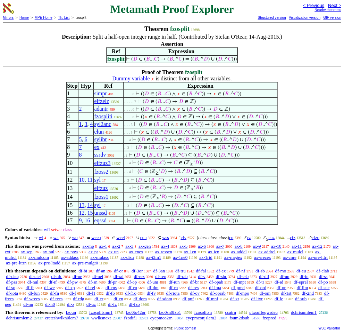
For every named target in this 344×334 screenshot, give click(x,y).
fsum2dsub (239, 317)
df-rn (173, 287)
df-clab (322, 270)
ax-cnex (136, 251)
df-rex (139, 276)
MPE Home (43, 17)
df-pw (72, 282)
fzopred (269, 317)
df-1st (286, 293)
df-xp (70, 287)
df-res (193, 287)
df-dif (264, 276)
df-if (53, 282)
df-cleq (12, 276)
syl (97, 180)
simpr (100, 93)
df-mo (280, 270)
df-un (284, 276)
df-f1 (90, 293)
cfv (183, 237)
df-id (279, 282)
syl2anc (102, 124)
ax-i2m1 (153, 257)
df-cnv (111, 287)
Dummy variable (131, 78)
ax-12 (317, 246)
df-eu (301, 270)
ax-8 (239, 246)
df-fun (34, 293)
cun (143, 237)
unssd (100, 213)
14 (90, 205)
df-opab (216, 282)
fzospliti (103, 116)
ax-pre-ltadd (49, 262)
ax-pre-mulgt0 (85, 262)
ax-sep (27, 251)
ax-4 (165, 246)
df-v (201, 276)
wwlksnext (101, 317)
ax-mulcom (38, 257)
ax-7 (220, 246)
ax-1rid (205, 257)
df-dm (153, 287)
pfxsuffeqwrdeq (263, 312)
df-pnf (188, 298)
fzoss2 (101, 172)
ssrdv (100, 155)
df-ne (77, 276)
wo (75, 237)
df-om (265, 293)
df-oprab (218, 293)
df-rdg (78, 298)
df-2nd (308, 293)
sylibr (100, 139)
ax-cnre (289, 257)
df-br (194, 282)
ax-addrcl (267, 251)
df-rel (90, 287)
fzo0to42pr (135, 312)
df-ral (119, 276)
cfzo (315, 237)
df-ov (195, 293)
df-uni (152, 282)
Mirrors (8, 17)
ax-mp (88, 246)
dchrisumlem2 (19, 317)
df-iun (174, 282)
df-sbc (221, 276)
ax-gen (145, 246)
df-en (118, 298)
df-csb (243, 276)
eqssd (100, 220)
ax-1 (103, 246)
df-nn (28, 304)
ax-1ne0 (180, 257)
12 (81, 213)
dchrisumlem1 (304, 312)
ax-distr (127, 257)
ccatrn (230, 312)
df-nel (97, 276)
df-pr (112, 282)
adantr (101, 109)
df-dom (140, 298)
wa (56, 237)
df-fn (54, 293)
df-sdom (164, 298)
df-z (70, 304)
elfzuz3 (102, 163)
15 (90, 213)
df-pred (238, 287)
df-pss (11, 282)
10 (81, 180)
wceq (96, 237)
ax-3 (129, 246)
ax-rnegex (233, 257)
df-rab (182, 276)
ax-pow (71, 251)
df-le (279, 298)
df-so (10, 287)
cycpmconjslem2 (201, 317)
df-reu (160, 276)
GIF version (332, 17)
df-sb (260, 270)
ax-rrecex (262, 257)
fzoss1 (101, 197)
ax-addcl (239, 251)
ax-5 (183, 246)
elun (99, 132)
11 (89, 180)
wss (165, 237)
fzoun (71, 312)
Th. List (64, 17)
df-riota (172, 293)
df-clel (35, 276)
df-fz (112, 304)
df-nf (240, 270)
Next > (334, 5)
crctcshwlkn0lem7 (61, 317)
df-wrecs (32, 298)
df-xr (234, 298)
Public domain (185, 328)
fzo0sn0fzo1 (170, 312)
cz (249, 237)
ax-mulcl (295, 251)
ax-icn (213, 251)
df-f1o (130, 293)
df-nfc (56, 276)
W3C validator (329, 328)
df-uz (91, 304)
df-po (323, 282)
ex (96, 147)
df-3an (159, 270)
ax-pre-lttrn (16, 262)
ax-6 (202, 246)
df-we (49, 287)
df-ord (261, 287)
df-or (118, 270)
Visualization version (304, 17)
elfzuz (101, 188)
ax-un (113, 251)
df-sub (301, 298)
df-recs (56, 298)
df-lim (302, 287)
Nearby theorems (327, 10)
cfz (292, 237)
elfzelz (101, 101)
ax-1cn (190, 251)
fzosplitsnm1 (100, 312)
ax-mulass (99, 257)
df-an (100, 270)
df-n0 (50, 304)
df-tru (180, 270)
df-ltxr (256, 298)
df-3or (137, 270)
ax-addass (69, 257)
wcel (120, 237)
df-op (132, 282)
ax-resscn (163, 251)
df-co (132, 287)
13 (81, 205)
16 (87, 220)
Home (24, 17)
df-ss (323, 276)
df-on (281, 287)
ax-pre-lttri (318, 257)
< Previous (313, 5)
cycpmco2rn (161, 317)
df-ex (221, 270)
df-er (98, 298)
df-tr (260, 282)
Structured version (272, 17)
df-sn (93, 282)
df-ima (215, 287)
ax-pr (93, 251)
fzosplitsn (203, 312)
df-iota (12, 293)
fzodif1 (130, 317)
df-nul (33, 282)
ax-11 (297, 246)
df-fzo (134, 304)
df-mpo (242, 293)
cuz (271, 237)
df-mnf (212, 298)
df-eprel (301, 282)
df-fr (30, 287)
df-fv (151, 293)
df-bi (82, 270)
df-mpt (240, 282)
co (231, 237)
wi (41, 237)
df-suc (324, 287)
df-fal (201, 270)
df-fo (110, 293)
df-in (304, 276)
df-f (72, 293)
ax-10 (276, 246)
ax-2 (116, 246)
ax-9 (257, 246)
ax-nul (48, 251)
